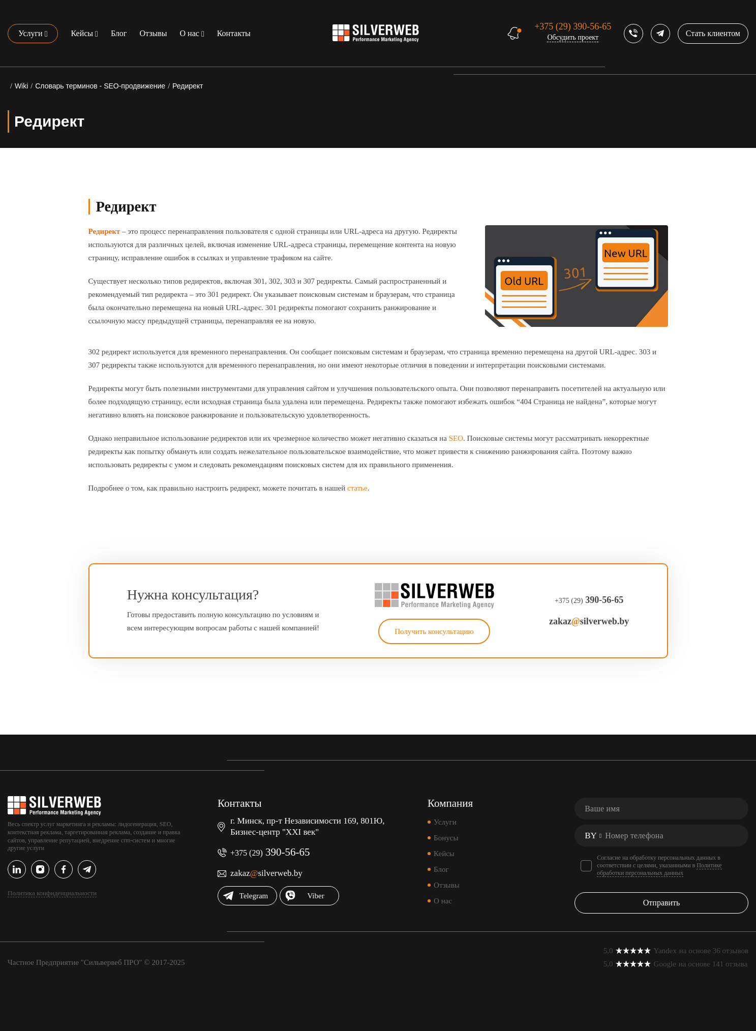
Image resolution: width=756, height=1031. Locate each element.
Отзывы (153, 33)
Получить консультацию (434, 631)
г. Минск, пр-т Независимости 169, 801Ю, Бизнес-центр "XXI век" (307, 826)
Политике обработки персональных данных (659, 869)
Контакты (234, 33)
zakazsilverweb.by (589, 621)
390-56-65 (572, 26)
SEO (456, 438)
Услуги (30, 33)
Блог (119, 33)
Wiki (21, 86)
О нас (189, 33)
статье (357, 488)
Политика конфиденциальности (52, 893)
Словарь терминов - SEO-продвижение (100, 86)
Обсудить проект (572, 37)
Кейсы (82, 33)
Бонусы (446, 838)
